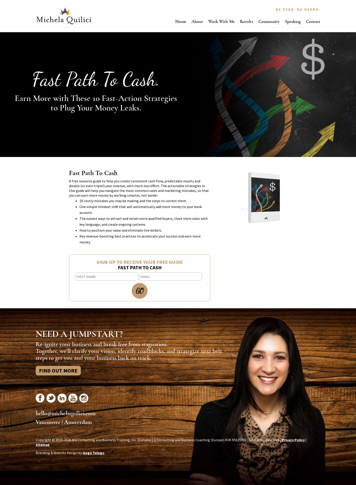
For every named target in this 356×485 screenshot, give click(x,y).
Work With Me (221, 21)
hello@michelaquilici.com (66, 413)
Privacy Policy (293, 440)
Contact (313, 21)
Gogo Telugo (93, 453)
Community (269, 21)
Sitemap (42, 444)
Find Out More (58, 370)
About (197, 21)
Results (246, 21)
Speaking (293, 21)
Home (180, 21)
